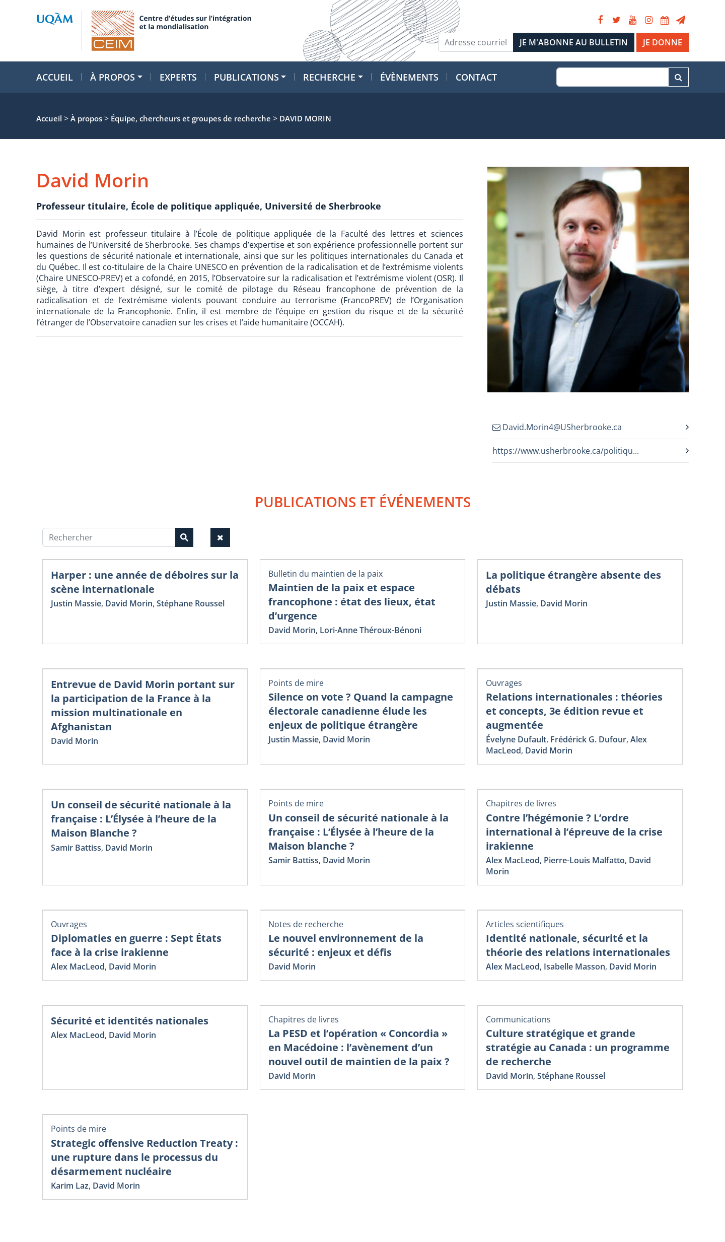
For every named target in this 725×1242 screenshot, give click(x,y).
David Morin (129, 603)
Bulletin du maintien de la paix (325, 573)
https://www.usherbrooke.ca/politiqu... (565, 450)
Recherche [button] (329, 77)
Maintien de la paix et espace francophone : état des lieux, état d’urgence (352, 602)
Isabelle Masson (574, 966)
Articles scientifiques (525, 924)
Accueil (54, 77)
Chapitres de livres (521, 803)
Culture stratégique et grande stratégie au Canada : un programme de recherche (578, 1047)
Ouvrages (504, 682)
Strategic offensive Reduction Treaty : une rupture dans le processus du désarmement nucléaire (144, 1157)
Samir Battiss (76, 847)
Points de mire (296, 682)
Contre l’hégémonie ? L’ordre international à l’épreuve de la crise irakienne (574, 832)
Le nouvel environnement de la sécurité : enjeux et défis (345, 945)
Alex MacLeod (513, 860)
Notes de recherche (305, 924)
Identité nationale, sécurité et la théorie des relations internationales (578, 945)
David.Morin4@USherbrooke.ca (557, 427)
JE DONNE (662, 42)
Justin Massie (76, 603)
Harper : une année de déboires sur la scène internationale (145, 582)
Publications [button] (246, 77)
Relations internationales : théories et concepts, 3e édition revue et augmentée (574, 711)
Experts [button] (178, 77)
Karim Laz (70, 1185)
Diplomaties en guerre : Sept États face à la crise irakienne (136, 945)
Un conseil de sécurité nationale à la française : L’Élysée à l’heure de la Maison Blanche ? (141, 819)
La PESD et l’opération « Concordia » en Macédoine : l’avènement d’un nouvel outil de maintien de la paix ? (359, 1047)
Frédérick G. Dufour (588, 739)
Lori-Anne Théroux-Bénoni (370, 630)
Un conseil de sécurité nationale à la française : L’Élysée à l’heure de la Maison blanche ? (358, 832)
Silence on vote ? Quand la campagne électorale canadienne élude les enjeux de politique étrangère (360, 711)
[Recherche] (612, 77)
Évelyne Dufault (516, 739)
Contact (476, 77)
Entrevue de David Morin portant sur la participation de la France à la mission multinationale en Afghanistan (143, 705)
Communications (518, 1019)
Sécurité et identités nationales (129, 1020)
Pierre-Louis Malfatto (584, 860)
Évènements (409, 77)
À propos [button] (112, 77)
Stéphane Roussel (191, 603)
